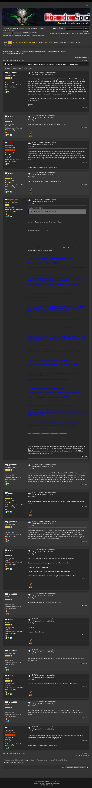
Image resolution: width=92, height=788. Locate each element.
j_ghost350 (12, 72)
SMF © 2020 (45, 781)
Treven (10, 116)
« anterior (78, 57)
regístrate (34, 28)
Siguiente (15, 60)
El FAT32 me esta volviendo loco (44, 72)
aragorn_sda (12, 200)
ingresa (27, 28)
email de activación (9, 30)
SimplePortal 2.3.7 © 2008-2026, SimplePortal (47, 783)
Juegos (62, 28)
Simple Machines (54, 781)
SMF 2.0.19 (38, 781)
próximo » (85, 57)
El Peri (10, 143)
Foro (55, 28)
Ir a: (63, 767)
